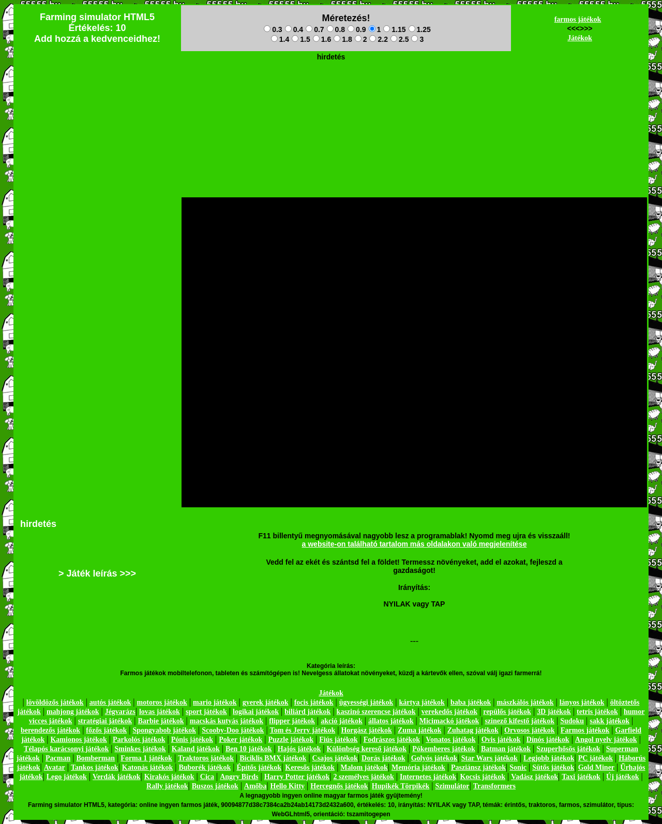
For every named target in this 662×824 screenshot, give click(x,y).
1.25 (420, 29)
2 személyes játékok (363, 777)
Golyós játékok (434, 758)
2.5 (399, 39)
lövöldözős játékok (55, 702)
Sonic (517, 767)
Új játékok (622, 777)
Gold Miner (596, 767)
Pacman (58, 758)
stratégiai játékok (105, 721)
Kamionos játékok (78, 739)
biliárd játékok (307, 712)
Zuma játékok (419, 730)
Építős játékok (258, 767)
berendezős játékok (50, 730)
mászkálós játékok (524, 702)
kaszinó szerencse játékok (376, 712)
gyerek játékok (266, 702)
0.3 (273, 29)
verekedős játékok (449, 712)
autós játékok (110, 702)
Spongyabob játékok (164, 730)
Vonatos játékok (450, 739)
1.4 (280, 39)
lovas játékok (159, 712)
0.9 (357, 29)
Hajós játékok (299, 749)
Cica (207, 777)
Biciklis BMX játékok (272, 758)
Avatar (54, 767)
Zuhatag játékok (473, 730)
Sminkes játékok (140, 749)
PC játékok (595, 758)
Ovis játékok (501, 739)
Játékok (579, 38)
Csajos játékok (335, 758)
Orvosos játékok (529, 730)
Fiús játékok (338, 739)
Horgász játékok (366, 730)
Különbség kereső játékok (366, 749)
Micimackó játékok (449, 721)
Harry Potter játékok (296, 777)
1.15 (394, 29)
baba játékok (470, 702)
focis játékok (314, 702)
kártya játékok (422, 702)
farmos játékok (577, 19)
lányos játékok (582, 702)
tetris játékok (597, 712)
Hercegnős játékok (339, 786)
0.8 (336, 29)
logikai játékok (256, 712)
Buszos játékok (215, 786)
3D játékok (554, 712)
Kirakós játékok (169, 777)
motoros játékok (162, 702)
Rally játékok (167, 786)
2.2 (378, 39)
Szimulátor (452, 786)
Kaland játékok (196, 749)
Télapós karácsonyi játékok (66, 749)
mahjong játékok (73, 712)
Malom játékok (363, 767)
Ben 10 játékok (248, 749)
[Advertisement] (331, 88)
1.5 (301, 39)
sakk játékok (609, 721)
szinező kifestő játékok (519, 721)
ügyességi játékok (366, 702)
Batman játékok (506, 749)
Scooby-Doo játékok (233, 730)
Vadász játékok (534, 777)
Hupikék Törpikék (400, 786)
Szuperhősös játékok (568, 749)
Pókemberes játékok (443, 749)
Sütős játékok (553, 767)
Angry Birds (239, 777)
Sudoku (572, 721)
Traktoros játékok (206, 758)
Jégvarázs (120, 712)
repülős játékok (507, 712)
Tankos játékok (94, 767)
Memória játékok (418, 767)
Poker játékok (240, 739)
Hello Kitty (287, 786)
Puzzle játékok (290, 739)
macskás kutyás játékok (226, 721)
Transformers (494, 786)
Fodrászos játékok (392, 739)
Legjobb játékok (548, 758)
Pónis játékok (192, 739)
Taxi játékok (581, 777)
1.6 (322, 39)
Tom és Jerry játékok (303, 730)
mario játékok (214, 702)
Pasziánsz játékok (478, 767)
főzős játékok (106, 730)
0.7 (315, 29)
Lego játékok (67, 777)
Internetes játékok (428, 777)
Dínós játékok (547, 739)
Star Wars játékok (489, 758)
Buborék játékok (204, 767)
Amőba (255, 786)
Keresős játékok (310, 767)
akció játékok (342, 721)
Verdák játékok (116, 777)
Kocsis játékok (482, 777)
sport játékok (206, 712)
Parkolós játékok (139, 739)
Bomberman (95, 758)
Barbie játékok (161, 721)
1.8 (343, 39)
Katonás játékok (147, 767)
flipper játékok (292, 721)
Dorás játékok (383, 758)
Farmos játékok (585, 730)
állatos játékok (391, 721)
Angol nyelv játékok (606, 739)
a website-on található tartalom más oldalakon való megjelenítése (414, 544)
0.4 (294, 29)
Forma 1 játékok (146, 758)
